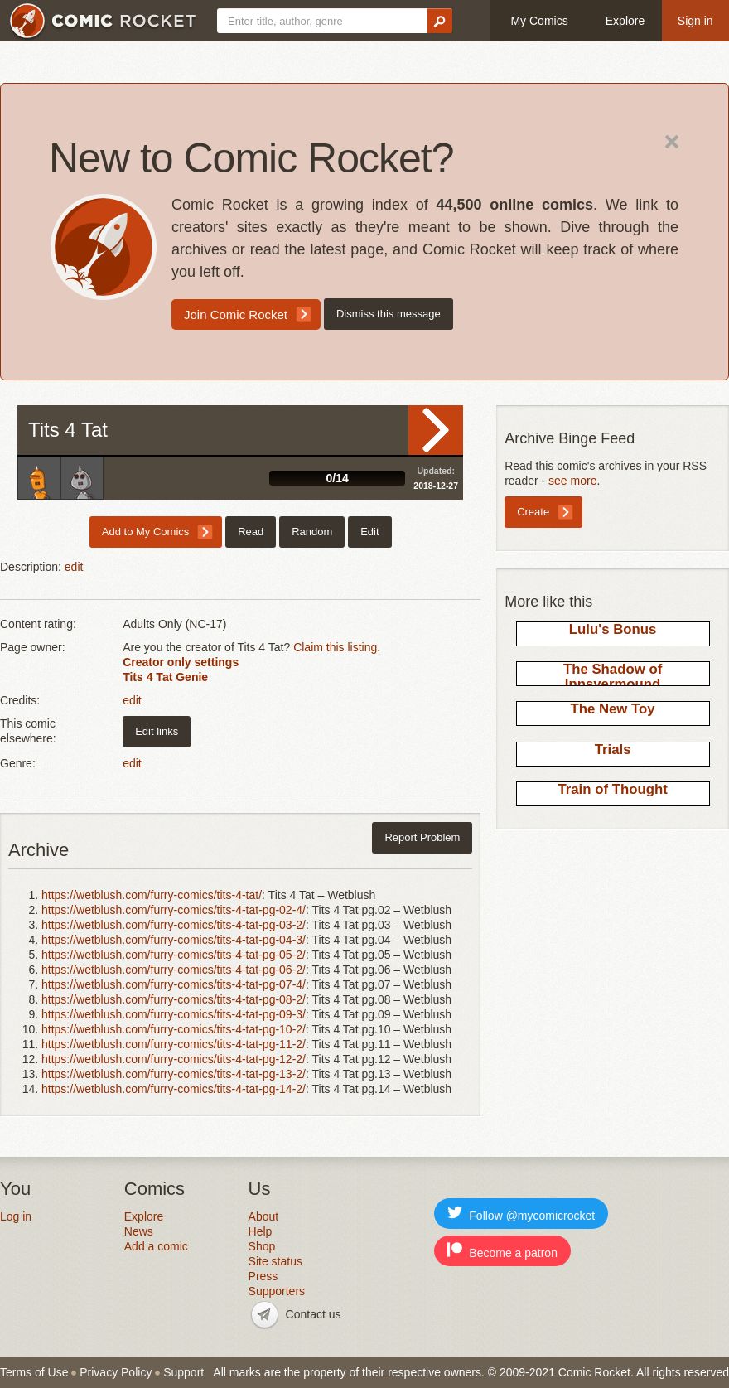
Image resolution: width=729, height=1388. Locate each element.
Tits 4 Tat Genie (165, 677)
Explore (625, 20)
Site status (275, 1261)
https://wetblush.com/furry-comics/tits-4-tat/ (151, 895)
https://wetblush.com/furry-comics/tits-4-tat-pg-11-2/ (173, 1044)
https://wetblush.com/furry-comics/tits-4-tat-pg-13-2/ (173, 1074)
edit (74, 566)
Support (183, 1372)
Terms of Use (34, 1372)
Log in (15, 1216)
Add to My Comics (145, 531)
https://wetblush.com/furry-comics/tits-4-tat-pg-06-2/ (173, 969)
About (264, 1216)
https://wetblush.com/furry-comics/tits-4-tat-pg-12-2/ (173, 1059)
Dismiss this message (388, 313)
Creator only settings (181, 662)
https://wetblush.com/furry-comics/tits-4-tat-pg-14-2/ (173, 1088)
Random (312, 531)
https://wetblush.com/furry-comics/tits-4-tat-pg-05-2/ (173, 954)
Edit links (156, 731)
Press (263, 1276)
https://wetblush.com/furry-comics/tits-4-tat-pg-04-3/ (173, 939)
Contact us (313, 1314)
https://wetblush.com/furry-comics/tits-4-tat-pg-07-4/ (173, 984)
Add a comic (156, 1246)
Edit (369, 531)
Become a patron (502, 1251)
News (138, 1231)
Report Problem (422, 837)
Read (435, 430)
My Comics (538, 20)
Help (261, 1231)
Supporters (277, 1291)
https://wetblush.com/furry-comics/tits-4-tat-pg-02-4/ (173, 909)
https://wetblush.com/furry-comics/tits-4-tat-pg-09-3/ (173, 1014)
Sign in (695, 20)
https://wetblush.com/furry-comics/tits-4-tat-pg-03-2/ (173, 924)
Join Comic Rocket (235, 314)
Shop (262, 1246)
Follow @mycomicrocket (521, 1213)
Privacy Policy (116, 1372)
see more (572, 480)
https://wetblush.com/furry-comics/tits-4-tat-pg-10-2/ (173, 1029)
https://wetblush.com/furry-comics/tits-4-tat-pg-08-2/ (173, 999)
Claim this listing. (336, 647)
